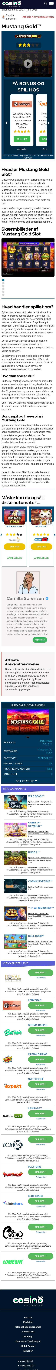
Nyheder (28, 1351)
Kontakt (40, 640)
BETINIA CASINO (37, 1025)
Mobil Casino (28, 1346)
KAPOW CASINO (37, 1054)
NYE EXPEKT (35, 1079)
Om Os (28, 1317)
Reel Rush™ (36, 936)
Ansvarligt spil (26, 1361)
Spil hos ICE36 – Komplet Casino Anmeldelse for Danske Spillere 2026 (40, 804)
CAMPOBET (35, 1108)
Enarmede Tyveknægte (28, 1341)
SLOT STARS (35, 1196)
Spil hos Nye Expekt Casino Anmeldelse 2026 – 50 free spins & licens (41, 834)
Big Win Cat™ (41, 526)
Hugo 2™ (34, 852)
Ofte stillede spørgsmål (28, 1327)
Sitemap (28, 1336)
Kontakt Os (28, 1331)
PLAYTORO (34, 1167)
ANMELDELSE (14, 558)
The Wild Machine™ (41, 908)
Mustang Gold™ (14, 526)
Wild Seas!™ (36, 796)
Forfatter (28, 1322)
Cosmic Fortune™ (40, 881)
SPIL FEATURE (26, 781)
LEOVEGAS (34, 1000)
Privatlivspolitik (27, 1366)
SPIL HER (22, 139)
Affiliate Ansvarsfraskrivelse (38, 17)
